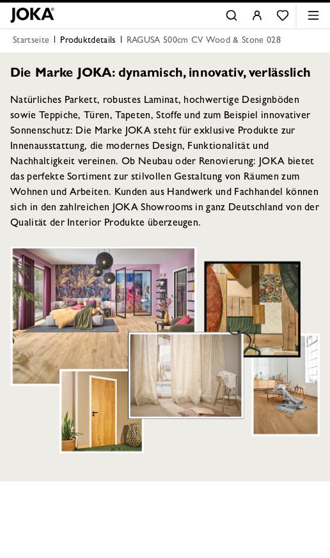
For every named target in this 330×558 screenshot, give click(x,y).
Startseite (31, 40)
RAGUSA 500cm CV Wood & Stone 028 (204, 40)
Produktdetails (87, 40)
